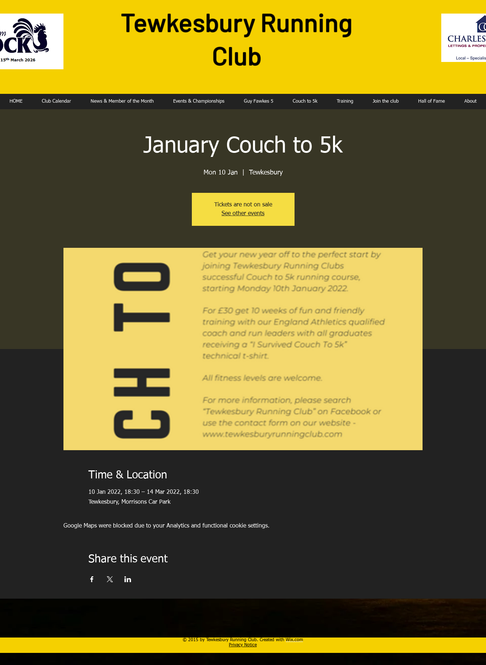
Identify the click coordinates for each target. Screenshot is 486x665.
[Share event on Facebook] (91, 579)
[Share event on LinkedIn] (127, 579)
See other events (243, 214)
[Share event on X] (109, 579)
